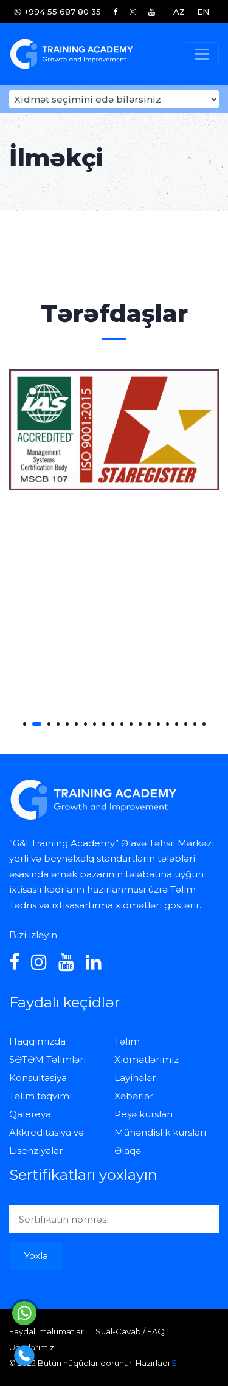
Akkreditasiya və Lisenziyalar (46, 1141)
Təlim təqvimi (40, 1096)
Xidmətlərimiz (146, 1059)
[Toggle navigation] (202, 54)
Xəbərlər (133, 1096)
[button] (24, 724)
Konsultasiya (38, 1077)
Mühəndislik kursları (160, 1132)
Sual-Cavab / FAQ (130, 1331)
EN (203, 11)
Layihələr (135, 1077)
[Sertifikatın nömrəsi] (114, 1219)
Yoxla (36, 1255)
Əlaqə (127, 1150)
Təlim (127, 1041)
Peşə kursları (143, 1114)
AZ (179, 11)
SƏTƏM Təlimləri (47, 1059)
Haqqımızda (37, 1041)
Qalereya (30, 1114)
